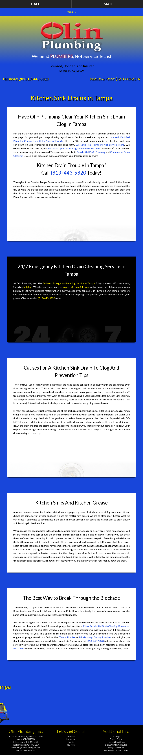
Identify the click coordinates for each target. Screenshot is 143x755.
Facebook (71, 736)
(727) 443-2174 (128, 79)
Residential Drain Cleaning (91, 152)
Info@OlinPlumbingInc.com (28, 747)
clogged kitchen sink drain (75, 286)
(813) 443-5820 (36, 79)
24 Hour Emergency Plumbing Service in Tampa (69, 283)
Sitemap (115, 736)
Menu (70, 11)
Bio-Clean (18, 648)
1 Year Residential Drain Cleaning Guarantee (106, 626)
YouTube (71, 745)
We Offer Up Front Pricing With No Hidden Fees (74, 148)
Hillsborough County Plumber (95, 637)
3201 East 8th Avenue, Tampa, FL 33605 (26, 736)
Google (71, 742)
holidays (28, 286)
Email (107, 4)
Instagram (70, 739)
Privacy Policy (116, 739)
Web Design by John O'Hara (116, 750)
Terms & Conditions (116, 742)
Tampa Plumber (67, 637)
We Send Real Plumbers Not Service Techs (100, 144)
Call (35, 4)
